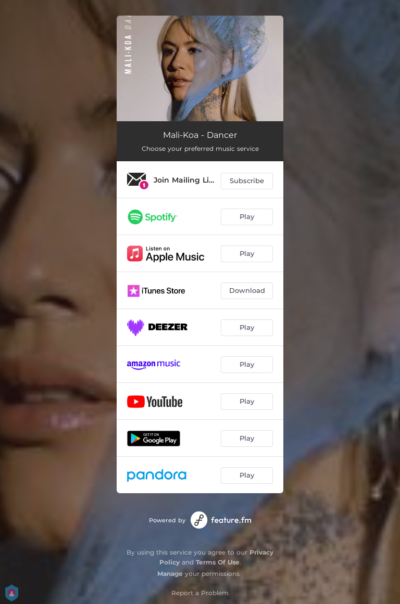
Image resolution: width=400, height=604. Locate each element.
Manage (170, 573)
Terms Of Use (218, 562)
